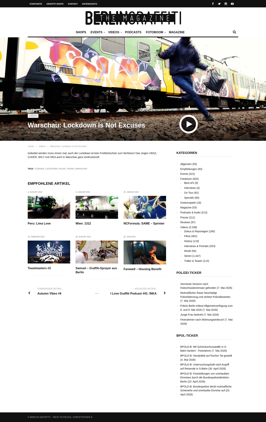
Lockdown (51, 169)
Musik (187, 250)
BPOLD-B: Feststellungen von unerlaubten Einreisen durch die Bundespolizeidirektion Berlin (204, 377)
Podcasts (133, 32)
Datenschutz (89, 4)
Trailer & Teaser (193, 260)
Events (97, 32)
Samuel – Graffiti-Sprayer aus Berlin (96, 270)
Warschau (81, 169)
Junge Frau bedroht (191, 314)
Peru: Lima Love (39, 223)
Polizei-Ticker (188, 273)
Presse (184, 217)
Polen (62, 169)
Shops (81, 32)
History (188, 241)
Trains (70, 169)
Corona (39, 169)
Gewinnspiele (188, 202)
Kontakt (73, 4)
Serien (188, 255)
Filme (187, 236)
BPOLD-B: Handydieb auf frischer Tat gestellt (206, 355)
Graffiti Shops (55, 4)
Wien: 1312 (83, 223)
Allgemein (186, 164)
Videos (114, 32)
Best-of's (189, 182)
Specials (189, 197)
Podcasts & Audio (190, 212)
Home (31, 146)
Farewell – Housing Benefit (142, 269)
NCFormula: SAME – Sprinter (144, 223)
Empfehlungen (188, 169)
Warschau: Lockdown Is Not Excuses (68, 146)
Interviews (190, 187)
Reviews (185, 222)
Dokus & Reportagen (196, 231)
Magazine (177, 32)
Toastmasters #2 (39, 268)
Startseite (36, 4)
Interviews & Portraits (196, 246)
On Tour (188, 192)
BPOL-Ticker (187, 335)
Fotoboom (155, 32)
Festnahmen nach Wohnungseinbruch (202, 319)
